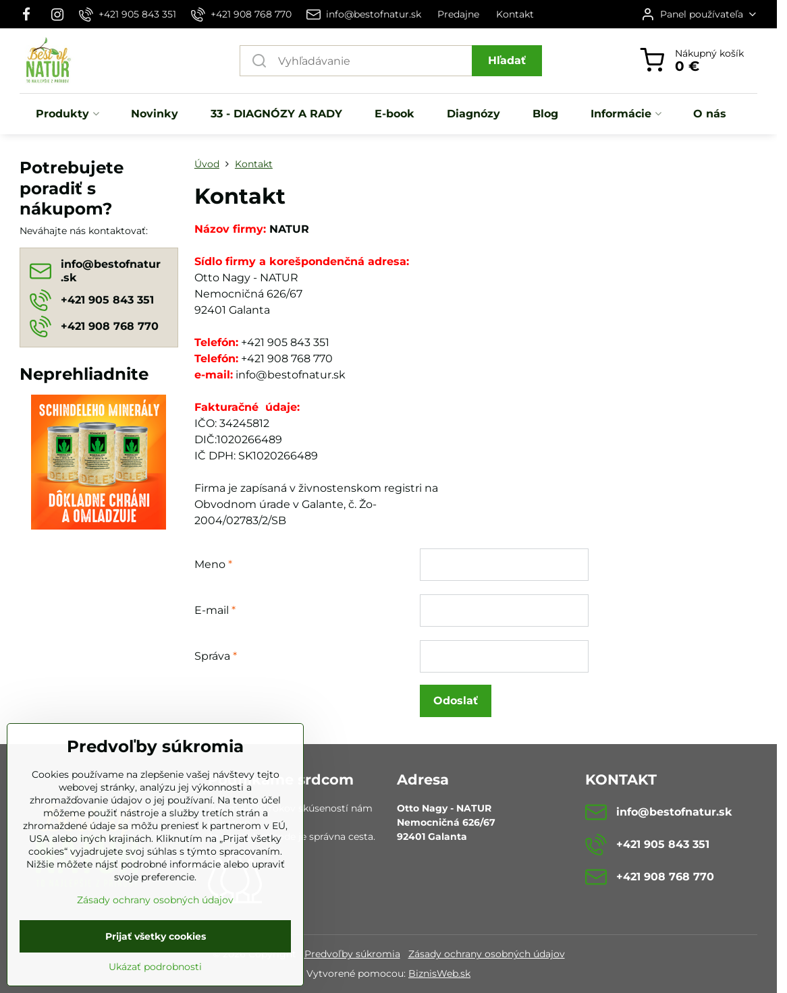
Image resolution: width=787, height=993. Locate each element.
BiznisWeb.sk (439, 973)
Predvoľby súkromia (352, 954)
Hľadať (507, 60)
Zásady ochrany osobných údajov (486, 954)
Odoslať (455, 700)
